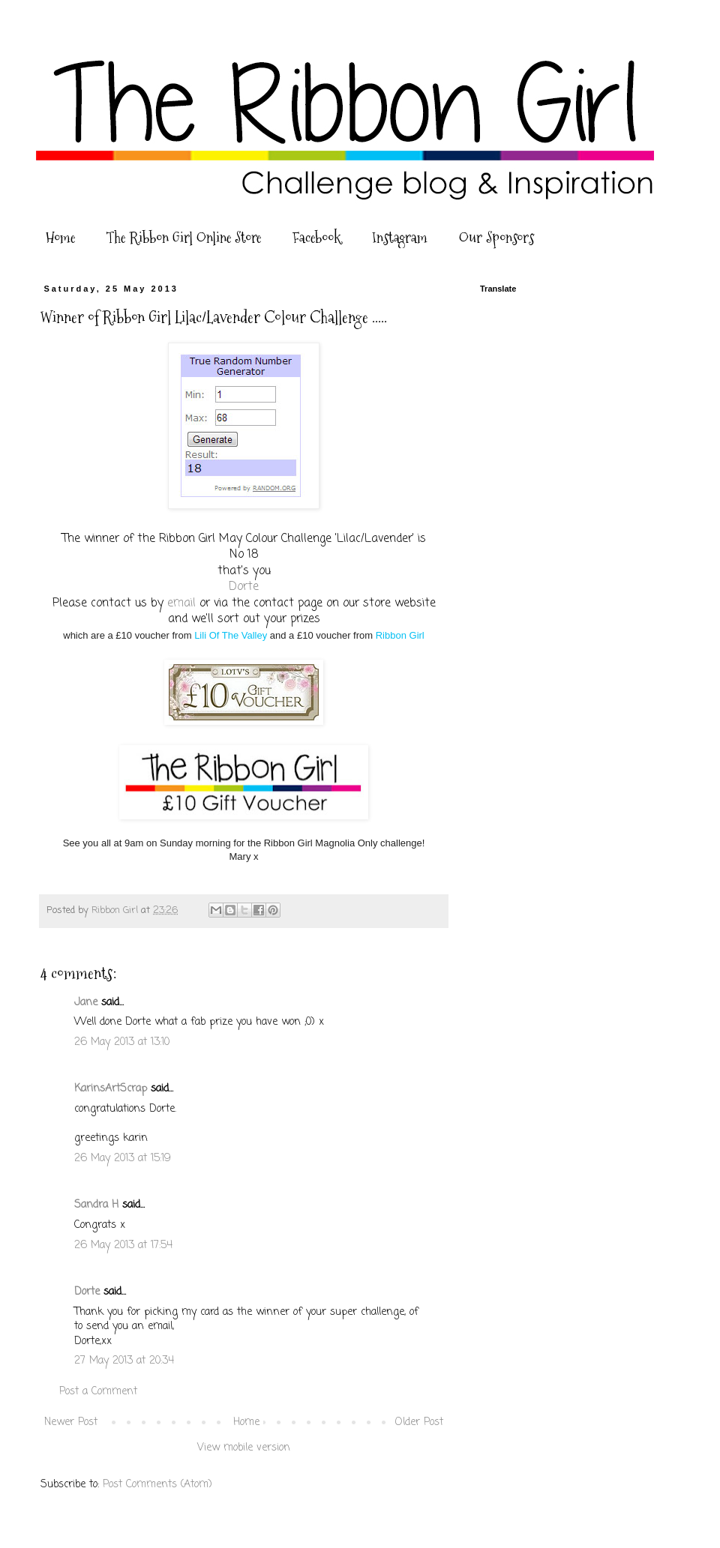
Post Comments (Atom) (157, 1485)
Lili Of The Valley (230, 635)
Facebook (316, 237)
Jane (86, 1003)
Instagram (400, 237)
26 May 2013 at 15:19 (122, 1158)
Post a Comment (98, 1392)
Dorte (244, 586)
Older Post (419, 1422)
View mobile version (243, 1448)
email (181, 603)
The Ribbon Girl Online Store (183, 237)
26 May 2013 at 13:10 (122, 1042)
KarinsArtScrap (110, 1089)
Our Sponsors (496, 237)
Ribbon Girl (400, 635)
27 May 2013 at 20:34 (124, 1361)
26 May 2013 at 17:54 (123, 1245)
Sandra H (96, 1205)
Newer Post (71, 1422)
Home (60, 237)
